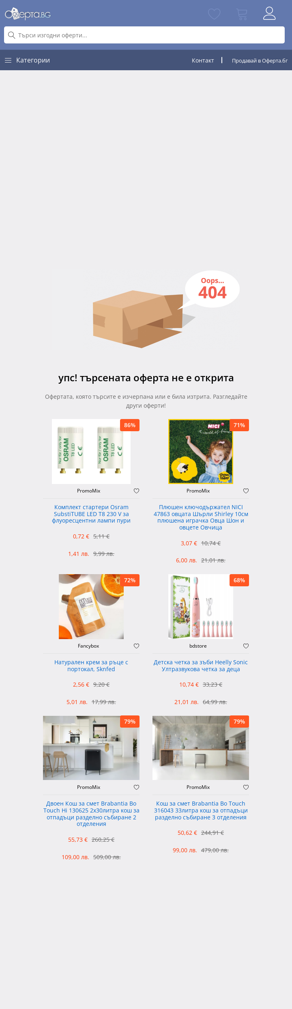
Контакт (203, 60)
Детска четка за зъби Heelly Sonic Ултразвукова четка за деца (201, 666)
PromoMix (88, 491)
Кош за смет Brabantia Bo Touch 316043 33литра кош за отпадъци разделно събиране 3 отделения (201, 810)
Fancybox (88, 646)
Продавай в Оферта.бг (260, 60)
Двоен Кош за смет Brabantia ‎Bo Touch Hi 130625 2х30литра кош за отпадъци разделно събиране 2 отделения (91, 814)
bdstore (198, 646)
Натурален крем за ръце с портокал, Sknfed (91, 666)
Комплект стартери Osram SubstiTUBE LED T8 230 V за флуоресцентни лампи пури (91, 514)
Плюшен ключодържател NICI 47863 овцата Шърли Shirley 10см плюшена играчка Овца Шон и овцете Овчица (201, 517)
